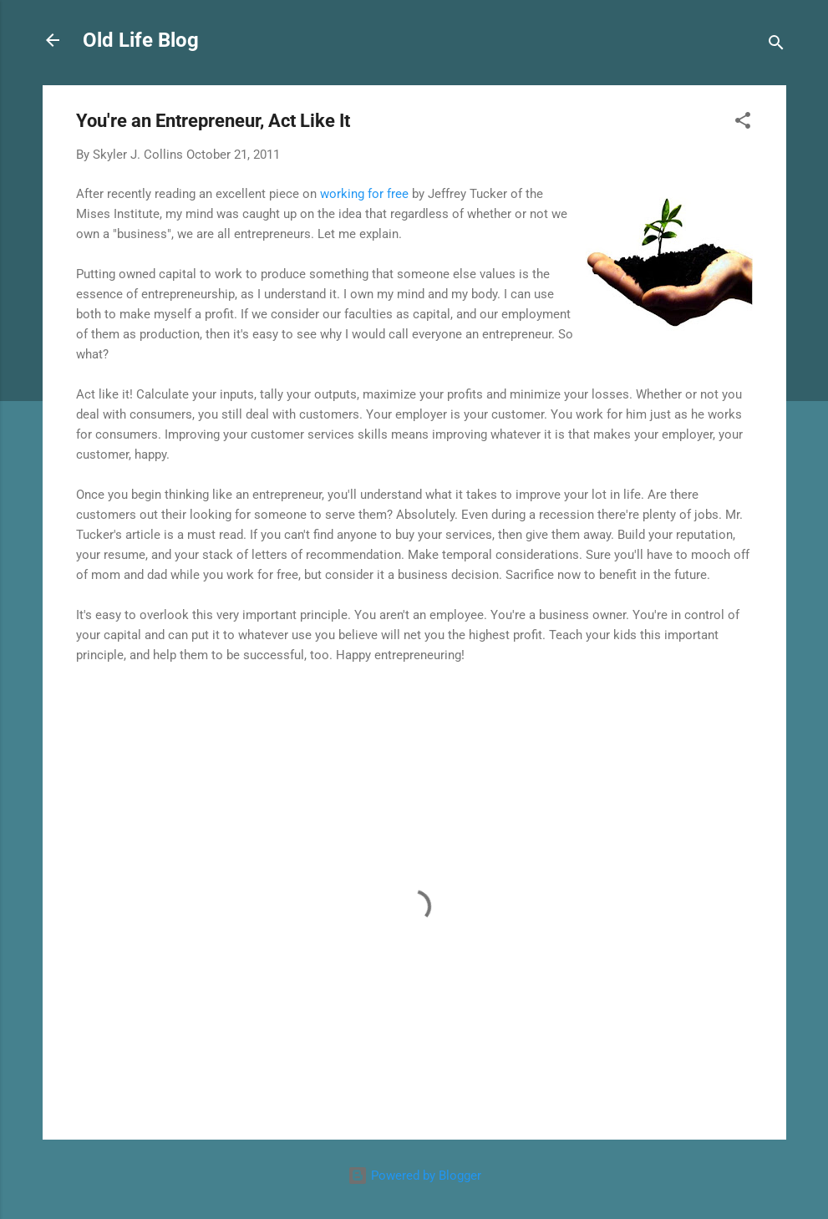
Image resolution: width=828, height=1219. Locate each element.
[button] (743, 123)
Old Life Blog (141, 40)
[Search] (776, 45)
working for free (364, 193)
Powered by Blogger (414, 1175)
